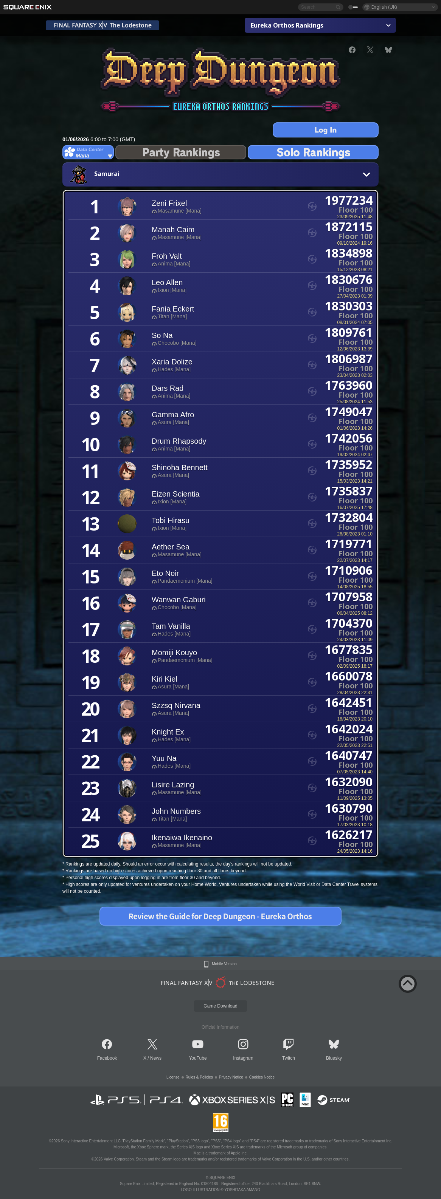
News (155, 1058)
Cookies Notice (262, 1077)
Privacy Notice (231, 1077)
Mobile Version (224, 964)
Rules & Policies (199, 1077)
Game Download (220, 1006)
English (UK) (384, 7)
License (172, 1077)
